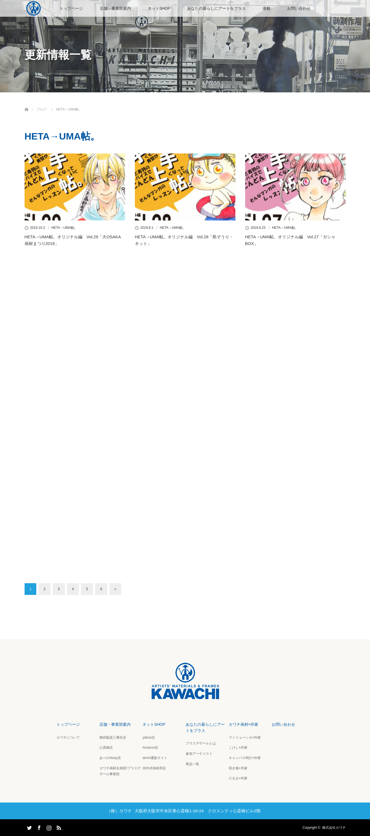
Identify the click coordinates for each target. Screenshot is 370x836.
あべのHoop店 (110, 758)
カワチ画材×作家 (243, 724)
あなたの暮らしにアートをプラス (216, 8)
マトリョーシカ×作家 (245, 737)
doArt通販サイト (154, 758)
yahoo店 (148, 737)
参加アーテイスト (199, 754)
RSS (58, 827)
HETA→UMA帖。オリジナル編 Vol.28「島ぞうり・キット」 (184, 240)
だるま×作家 (238, 778)
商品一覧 (192, 764)
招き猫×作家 (238, 768)
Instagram (48, 827)
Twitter (29, 827)
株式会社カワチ (334, 828)
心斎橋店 (106, 747)
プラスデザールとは (201, 743)
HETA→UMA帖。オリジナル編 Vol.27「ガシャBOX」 (290, 240)
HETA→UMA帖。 (64, 227)
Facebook (38, 827)
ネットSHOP (159, 8)
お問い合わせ (299, 8)
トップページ (71, 8)
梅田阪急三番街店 (112, 737)
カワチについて (68, 737)
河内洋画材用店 (154, 768)
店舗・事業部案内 (115, 8)
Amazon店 (150, 747)
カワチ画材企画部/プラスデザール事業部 (119, 771)
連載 (266, 8)
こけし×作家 (238, 747)
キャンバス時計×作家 (245, 758)
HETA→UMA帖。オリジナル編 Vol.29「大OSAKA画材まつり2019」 (73, 240)
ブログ (42, 109)
